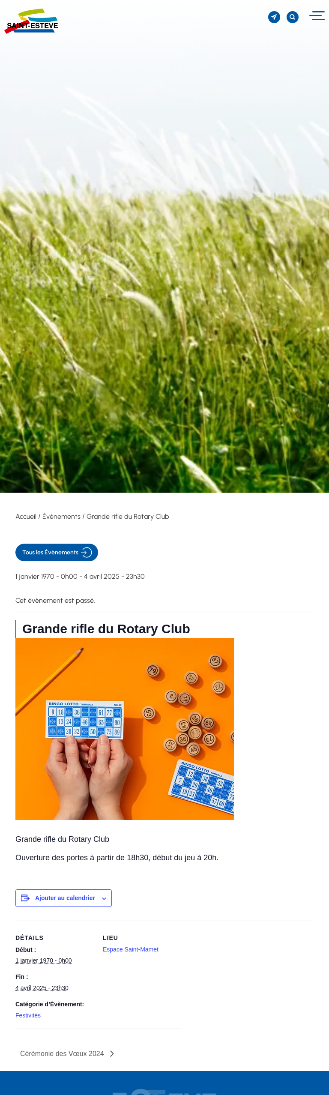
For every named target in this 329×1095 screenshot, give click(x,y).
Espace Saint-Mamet (131, 949)
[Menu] (315, 15)
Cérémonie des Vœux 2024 (63, 1053)
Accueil (25, 516)
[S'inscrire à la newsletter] (274, 17)
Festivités (28, 1015)
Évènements (61, 516)
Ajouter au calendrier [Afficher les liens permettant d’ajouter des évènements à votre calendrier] (65, 898)
